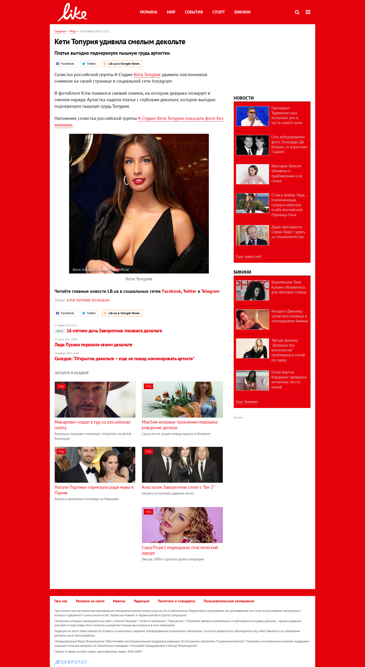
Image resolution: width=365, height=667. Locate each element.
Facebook (171, 291)
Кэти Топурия (78, 300)
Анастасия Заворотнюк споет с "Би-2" (178, 487)
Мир (171, 12)
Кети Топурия (147, 74)
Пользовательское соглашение (229, 601)
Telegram (210, 291)
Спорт (218, 12)
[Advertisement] (93, 539)
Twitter (189, 291)
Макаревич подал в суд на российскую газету (92, 425)
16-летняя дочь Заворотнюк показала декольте (108, 330)
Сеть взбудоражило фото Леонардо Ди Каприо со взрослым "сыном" (289, 144)
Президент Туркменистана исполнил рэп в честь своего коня (286, 115)
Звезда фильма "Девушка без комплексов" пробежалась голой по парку (288, 350)
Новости (244, 98)
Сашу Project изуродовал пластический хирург (180, 550)
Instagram (101, 300)
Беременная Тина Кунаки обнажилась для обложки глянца (288, 287)
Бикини (242, 12)
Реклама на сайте (90, 601)
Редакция (141, 601)
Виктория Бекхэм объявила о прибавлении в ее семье (286, 173)
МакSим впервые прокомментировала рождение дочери (179, 425)
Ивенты (119, 601)
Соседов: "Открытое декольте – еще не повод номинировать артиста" (124, 358)
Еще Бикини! (247, 401)
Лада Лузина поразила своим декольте (93, 344)
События (194, 12)
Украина (148, 12)
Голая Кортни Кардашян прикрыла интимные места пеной (289, 380)
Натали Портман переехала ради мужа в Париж (94, 490)
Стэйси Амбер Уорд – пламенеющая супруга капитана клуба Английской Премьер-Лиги (289, 204)
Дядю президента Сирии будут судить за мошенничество (288, 231)
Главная (60, 31)
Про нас (61, 601)
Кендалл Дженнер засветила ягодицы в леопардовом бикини (289, 316)
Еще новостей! (248, 256)
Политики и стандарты (176, 601)
